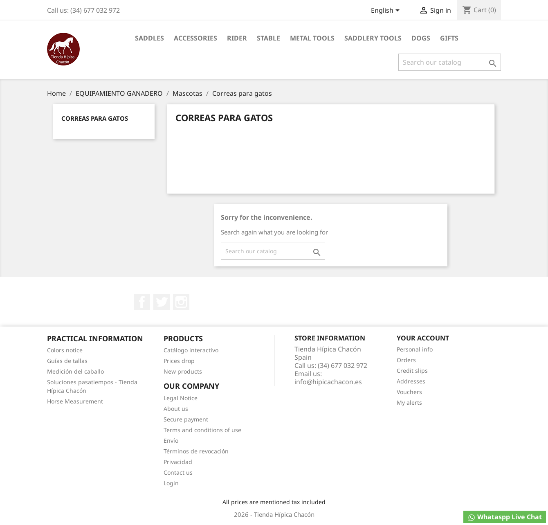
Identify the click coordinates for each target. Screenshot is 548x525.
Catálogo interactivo (191, 350)
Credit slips (412, 370)
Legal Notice (181, 398)
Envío (171, 440)
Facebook (142, 302)
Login (171, 483)
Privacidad (178, 462)
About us (176, 408)
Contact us (178, 472)
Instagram (181, 302)
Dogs (420, 38)
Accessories (195, 38)
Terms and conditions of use (202, 430)
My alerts (409, 402)
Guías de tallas (67, 361)
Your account (423, 337)
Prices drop (179, 361)
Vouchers (409, 392)
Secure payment (186, 419)
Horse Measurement (75, 401)
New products (183, 371)
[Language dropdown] (386, 11)
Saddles (149, 38)
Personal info (415, 349)
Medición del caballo (75, 371)
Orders (406, 360)
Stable (268, 38)
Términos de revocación (196, 451)
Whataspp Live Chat (504, 517)
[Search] (449, 62)
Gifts (449, 38)
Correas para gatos (94, 118)
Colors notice (65, 350)
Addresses (411, 381)
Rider (237, 38)
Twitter (161, 302)
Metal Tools (312, 38)
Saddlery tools (373, 38)
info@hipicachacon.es (328, 381)
